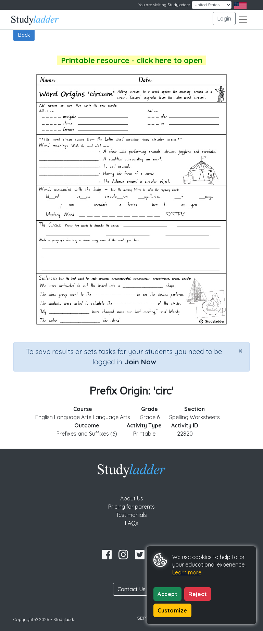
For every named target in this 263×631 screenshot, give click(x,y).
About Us (131, 498)
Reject (197, 594)
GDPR (143, 618)
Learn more (186, 572)
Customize (172, 610)
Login (224, 18)
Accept (167, 594)
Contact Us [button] (131, 589)
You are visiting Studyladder (164, 4)
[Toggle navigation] (243, 19)
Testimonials (131, 514)
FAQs (131, 523)
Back (24, 34)
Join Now (140, 361)
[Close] (240, 350)
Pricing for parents (131, 506)
